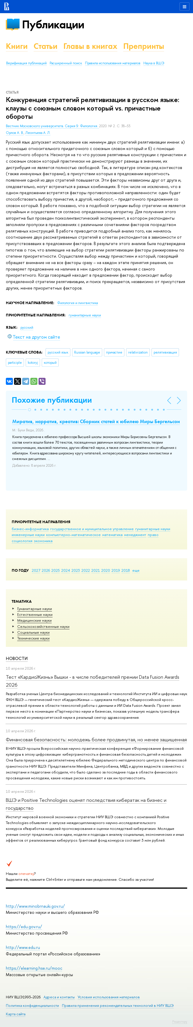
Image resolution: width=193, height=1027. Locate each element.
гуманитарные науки (152, 528)
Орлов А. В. (15, 132)
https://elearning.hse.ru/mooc (34, 968)
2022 (85, 570)
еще (136, 570)
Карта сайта (15, 1014)
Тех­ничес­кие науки (33, 638)
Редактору (179, 1021)
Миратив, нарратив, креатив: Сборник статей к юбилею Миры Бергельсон (96, 421)
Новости (17, 658)
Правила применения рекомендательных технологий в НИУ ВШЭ (118, 1005)
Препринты (143, 46)
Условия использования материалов (109, 997)
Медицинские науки (34, 620)
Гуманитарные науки (34, 608)
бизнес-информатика (30, 528)
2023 (76, 570)
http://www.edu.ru (23, 947)
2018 (125, 570)
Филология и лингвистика (77, 303)
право (153, 534)
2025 (55, 570)
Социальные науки (33, 632)
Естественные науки (35, 614)
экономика (43, 540)
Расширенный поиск (66, 63)
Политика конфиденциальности (32, 1005)
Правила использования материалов (112, 63)
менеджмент (135, 534)
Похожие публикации (52, 400)
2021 (95, 570)
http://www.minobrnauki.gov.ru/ (35, 906)
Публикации (53, 24)
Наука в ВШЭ (153, 63)
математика (112, 534)
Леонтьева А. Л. (38, 132)
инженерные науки (28, 534)
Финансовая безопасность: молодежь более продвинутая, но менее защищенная (96, 739)
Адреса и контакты (59, 997)
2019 (116, 570)
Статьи (46, 46)
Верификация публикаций (26, 63)
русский (26, 327)
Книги (17, 46)
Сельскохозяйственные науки (43, 626)
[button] (29, 410)
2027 (36, 570)
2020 (105, 570)
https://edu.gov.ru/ (24, 926)
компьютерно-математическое (73, 534)
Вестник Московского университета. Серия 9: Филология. (52, 126)
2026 (46, 570)
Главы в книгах (90, 46)
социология (22, 540)
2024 (65, 570)
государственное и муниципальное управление (92, 528)
